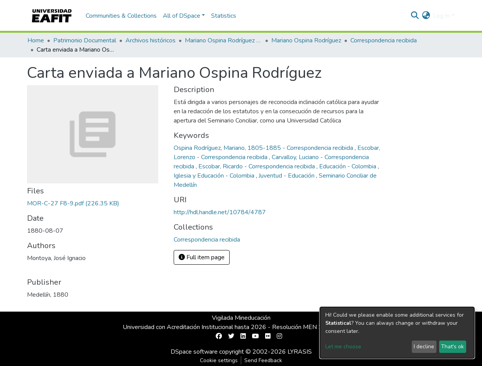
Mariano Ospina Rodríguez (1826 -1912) (223, 40)
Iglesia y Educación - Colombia (215, 175)
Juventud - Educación (287, 175)
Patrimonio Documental (84, 40)
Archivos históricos (150, 40)
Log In (441, 16)
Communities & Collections (121, 16)
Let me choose (343, 346)
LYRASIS (300, 352)
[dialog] (397, 332)
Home (35, 40)
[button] (426, 15)
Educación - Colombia (348, 166)
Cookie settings (219, 360)
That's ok (452, 346)
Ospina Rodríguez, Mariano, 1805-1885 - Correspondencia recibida (264, 148)
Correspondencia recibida (383, 40)
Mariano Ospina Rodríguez (306, 40)
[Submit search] (414, 15)
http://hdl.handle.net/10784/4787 (220, 212)
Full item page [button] (202, 257)
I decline (424, 346)
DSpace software (194, 352)
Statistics (223, 16)
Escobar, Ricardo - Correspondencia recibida (257, 166)
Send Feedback (263, 360)
